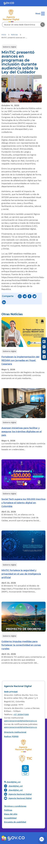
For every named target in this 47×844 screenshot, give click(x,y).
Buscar (42, 24)
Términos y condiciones (15, 806)
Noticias (14, 35)
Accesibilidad (10, 818)
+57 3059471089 (21, 714)
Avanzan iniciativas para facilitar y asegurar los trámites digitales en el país (21, 432)
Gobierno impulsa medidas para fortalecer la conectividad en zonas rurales (21, 645)
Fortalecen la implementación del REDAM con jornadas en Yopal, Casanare (20, 360)
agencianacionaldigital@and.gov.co (20, 721)
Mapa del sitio (10, 814)
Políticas (8, 810)
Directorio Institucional (15, 732)
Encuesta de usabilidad (15, 822)
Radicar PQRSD (11, 736)
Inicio (4, 35)
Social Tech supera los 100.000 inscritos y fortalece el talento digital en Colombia (23, 503)
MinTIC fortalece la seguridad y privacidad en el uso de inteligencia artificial (21, 574)
